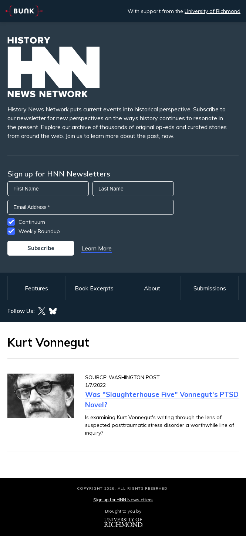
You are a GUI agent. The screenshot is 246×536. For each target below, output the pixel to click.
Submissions (209, 288)
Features (36, 288)
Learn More (96, 248)
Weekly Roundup (39, 231)
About (152, 288)
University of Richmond (212, 11)
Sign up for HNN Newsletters (123, 499)
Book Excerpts (94, 288)
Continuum (31, 222)
